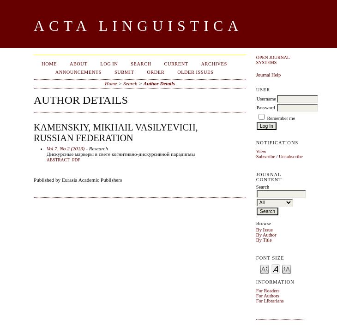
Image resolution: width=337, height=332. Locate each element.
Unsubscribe (291, 156)
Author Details (159, 83)
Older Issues (195, 72)
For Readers (268, 290)
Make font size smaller (264, 268)
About (78, 63)
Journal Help (268, 74)
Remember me (281, 118)
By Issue (264, 229)
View (261, 151)
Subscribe (265, 156)
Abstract (58, 160)
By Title (264, 240)
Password (266, 107)
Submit (124, 72)
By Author (266, 234)
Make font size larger (286, 268)
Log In (109, 63)
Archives (214, 63)
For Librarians (270, 300)
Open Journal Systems (273, 60)
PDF (76, 160)
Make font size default (275, 268)
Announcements (78, 72)
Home (49, 63)
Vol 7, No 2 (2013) (65, 148)
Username (266, 98)
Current (176, 63)
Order (155, 72)
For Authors (267, 295)
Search (141, 63)
